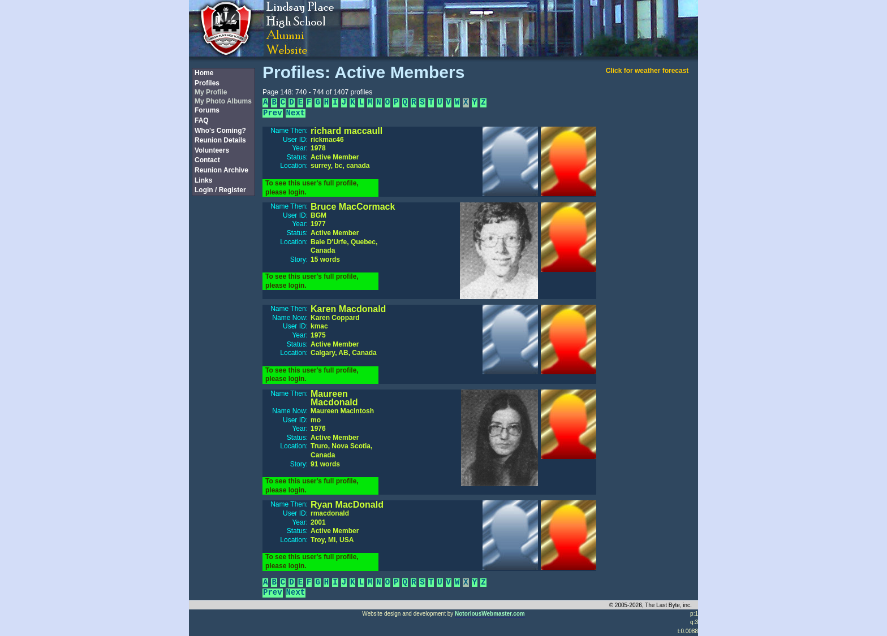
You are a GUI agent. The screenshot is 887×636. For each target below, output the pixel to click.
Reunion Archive (221, 170)
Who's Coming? (220, 131)
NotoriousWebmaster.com (490, 614)
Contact (207, 160)
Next (295, 113)
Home (204, 73)
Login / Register (220, 190)
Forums (207, 110)
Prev (272, 113)
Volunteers (212, 150)
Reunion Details (220, 140)
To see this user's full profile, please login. (312, 187)
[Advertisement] (223, 386)
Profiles (207, 83)
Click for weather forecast (647, 71)
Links (203, 180)
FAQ (202, 120)
